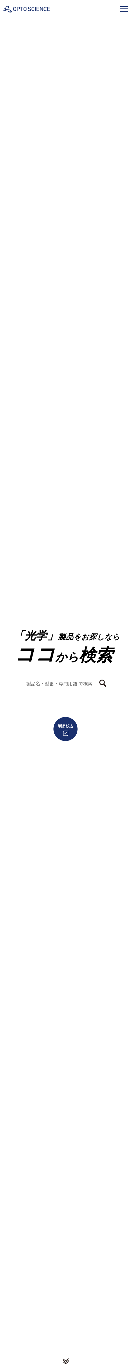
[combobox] (62, 683)
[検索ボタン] (102, 683)
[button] (124, 8)
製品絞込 (65, 729)
